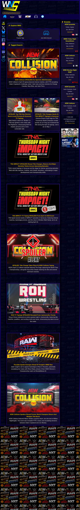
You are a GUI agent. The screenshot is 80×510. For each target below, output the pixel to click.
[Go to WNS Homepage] (11, 6)
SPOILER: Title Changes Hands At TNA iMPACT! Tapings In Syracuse (47, 115)
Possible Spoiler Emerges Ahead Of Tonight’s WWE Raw (33, 365)
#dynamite (70, 32)
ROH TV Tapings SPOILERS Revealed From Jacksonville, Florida (33, 315)
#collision (69, 63)
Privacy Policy (71, 123)
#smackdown (69, 48)
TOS (66, 123)
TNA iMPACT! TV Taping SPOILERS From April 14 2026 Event (33, 216)
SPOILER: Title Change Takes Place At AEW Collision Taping (33, 265)
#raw (70, 79)
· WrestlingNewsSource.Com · (11, 13)
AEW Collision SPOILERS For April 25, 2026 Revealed (33, 80)
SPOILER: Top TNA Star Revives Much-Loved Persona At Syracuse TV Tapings (19, 116)
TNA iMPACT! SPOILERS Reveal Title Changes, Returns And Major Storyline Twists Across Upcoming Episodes (33, 165)
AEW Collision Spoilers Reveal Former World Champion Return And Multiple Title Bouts (33, 415)
